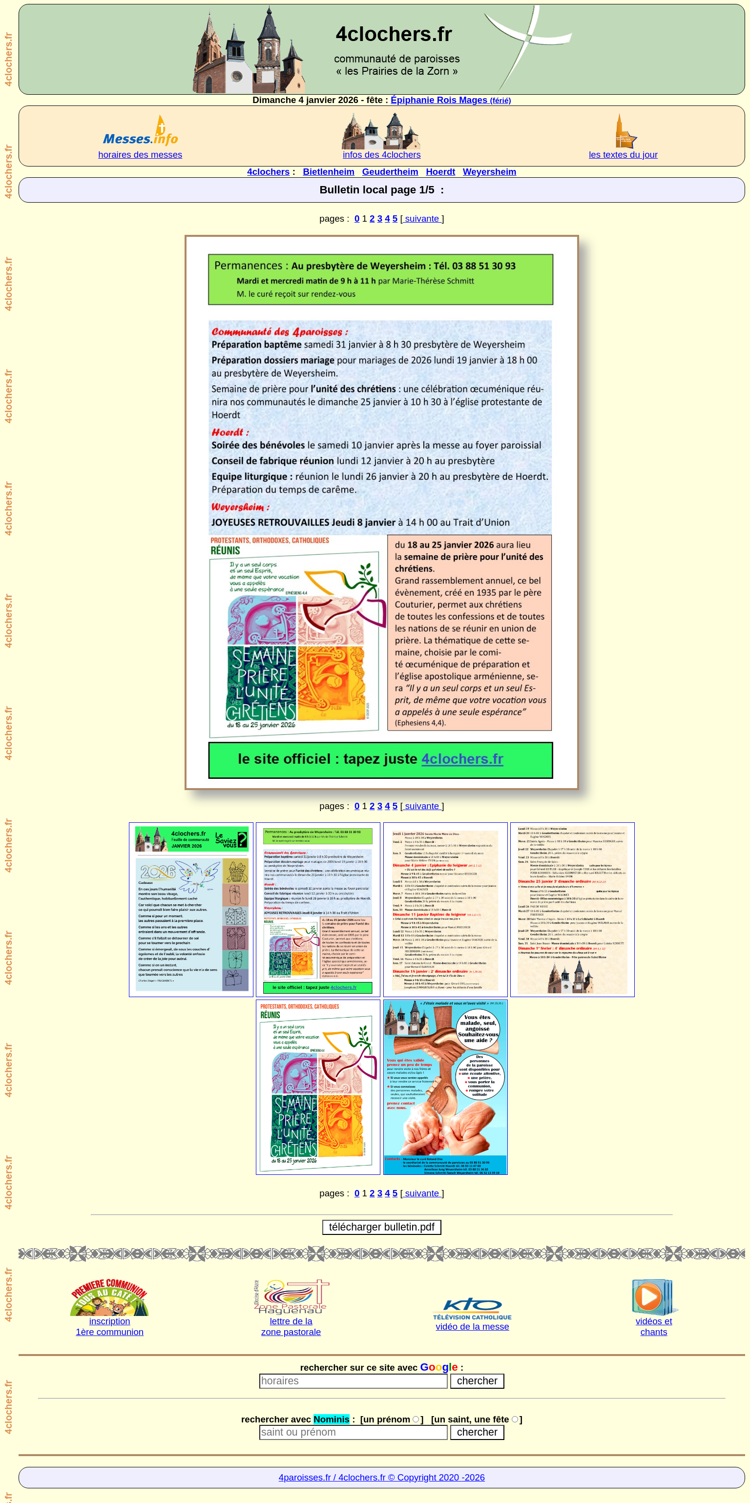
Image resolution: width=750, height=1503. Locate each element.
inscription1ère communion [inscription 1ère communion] (110, 1326)
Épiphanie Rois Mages (451, 100)
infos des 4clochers (382, 154)
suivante (422, 218)
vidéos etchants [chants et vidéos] (654, 1326)
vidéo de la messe (472, 1326)
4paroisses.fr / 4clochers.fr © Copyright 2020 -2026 (382, 1477)
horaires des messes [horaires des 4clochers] (140, 154)
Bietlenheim (328, 172)
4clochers (268, 172)
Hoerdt (440, 172)
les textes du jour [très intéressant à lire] (623, 154)
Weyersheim (490, 172)
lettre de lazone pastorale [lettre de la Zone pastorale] (291, 1326)
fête (375, 100)
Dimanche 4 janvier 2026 (305, 100)
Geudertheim (390, 172)
